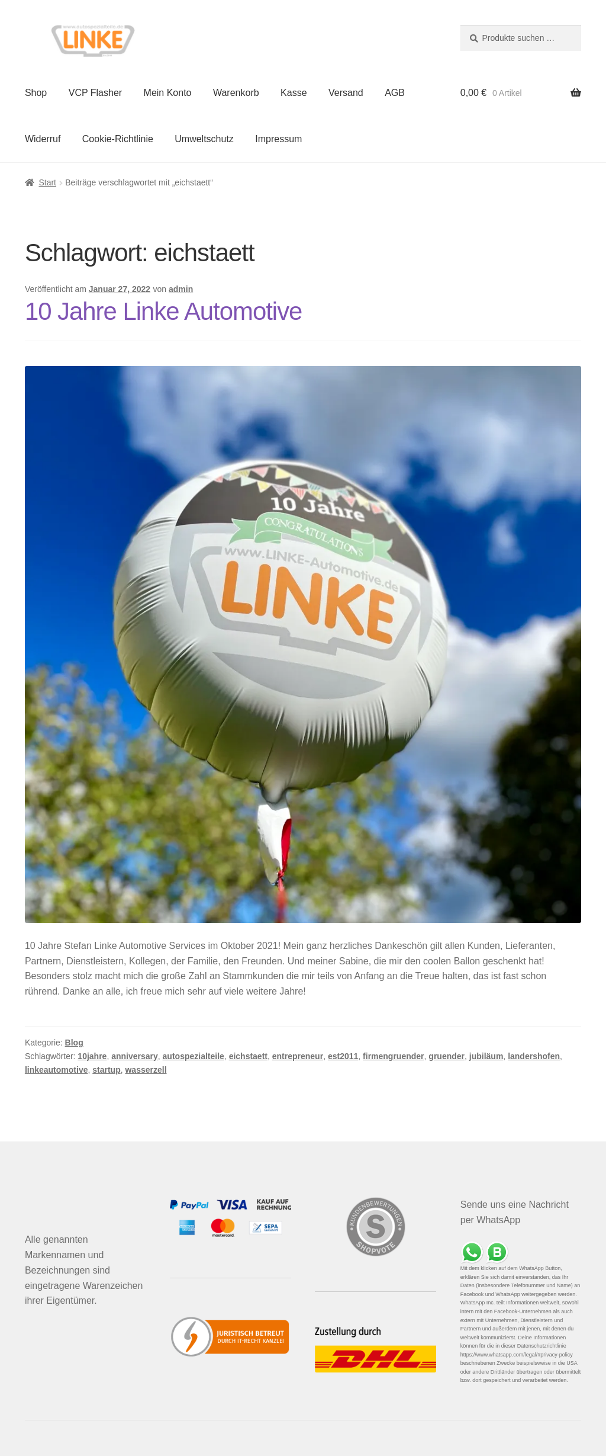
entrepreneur (297, 1056)
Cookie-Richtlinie (117, 139)
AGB (395, 93)
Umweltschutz (204, 139)
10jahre (92, 1056)
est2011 (343, 1056)
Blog (74, 1042)
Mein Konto (168, 93)
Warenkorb (236, 93)
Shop (36, 93)
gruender (446, 1056)
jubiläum (486, 1056)
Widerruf (42, 139)
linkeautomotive (56, 1070)
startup (106, 1070)
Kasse (294, 93)
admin (181, 289)
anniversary (134, 1056)
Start (47, 182)
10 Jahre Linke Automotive (163, 311)
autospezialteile (193, 1056)
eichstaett (248, 1056)
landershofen (534, 1056)
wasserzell (145, 1070)
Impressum (278, 139)
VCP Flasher (95, 93)
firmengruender (393, 1056)
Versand (345, 93)
